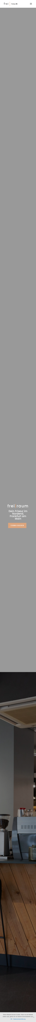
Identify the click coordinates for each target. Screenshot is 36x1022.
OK (11, 1019)
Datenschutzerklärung (19, 1019)
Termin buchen (17, 525)
